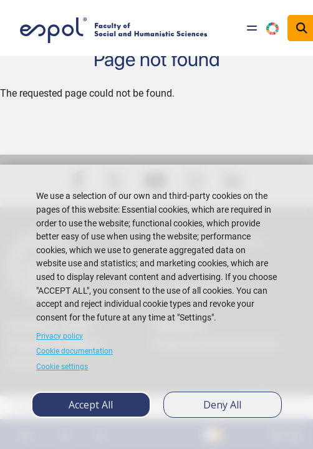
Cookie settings (62, 366)
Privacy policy (59, 336)
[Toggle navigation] (252, 28)
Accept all (91, 405)
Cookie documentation (74, 351)
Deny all (222, 405)
